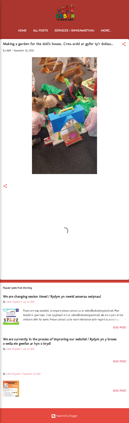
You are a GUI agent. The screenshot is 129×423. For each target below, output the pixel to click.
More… (106, 30)
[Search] (124, 7)
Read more (119, 327)
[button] (124, 45)
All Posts (40, 30)
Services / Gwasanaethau (74, 30)
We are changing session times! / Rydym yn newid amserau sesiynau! (52, 297)
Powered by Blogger (64, 416)
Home (22, 30)
